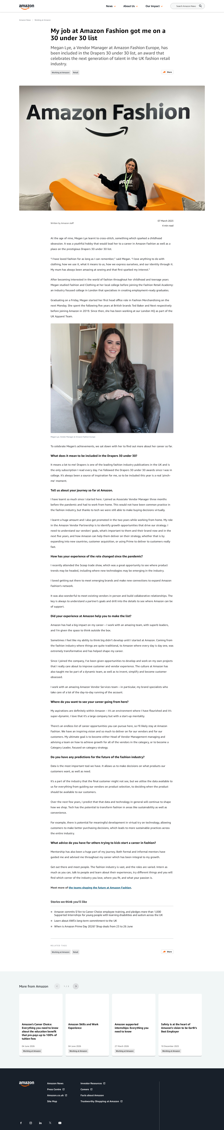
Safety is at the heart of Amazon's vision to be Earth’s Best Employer (179, 1028)
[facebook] (23, 1123)
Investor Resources (93, 1083)
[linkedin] (42, 1123)
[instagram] (32, 1123)
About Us (129, 6)
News (109, 6)
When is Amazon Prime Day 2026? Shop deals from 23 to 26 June (93, 926)
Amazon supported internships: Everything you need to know (132, 1028)
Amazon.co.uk (57, 1095)
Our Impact (152, 6)
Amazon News (25, 20)
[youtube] (61, 1123)
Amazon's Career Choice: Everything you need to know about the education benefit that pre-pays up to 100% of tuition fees (40, 1031)
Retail (75, 72)
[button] (115, 6)
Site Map (52, 1101)
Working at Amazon (43, 20)
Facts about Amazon (92, 1095)
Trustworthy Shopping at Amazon (102, 1101)
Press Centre (56, 1089)
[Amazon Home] (26, 7)
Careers (87, 1089)
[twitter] (52, 1123)
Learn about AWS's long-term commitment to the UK (85, 920)
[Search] (186, 6)
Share (167, 72)
